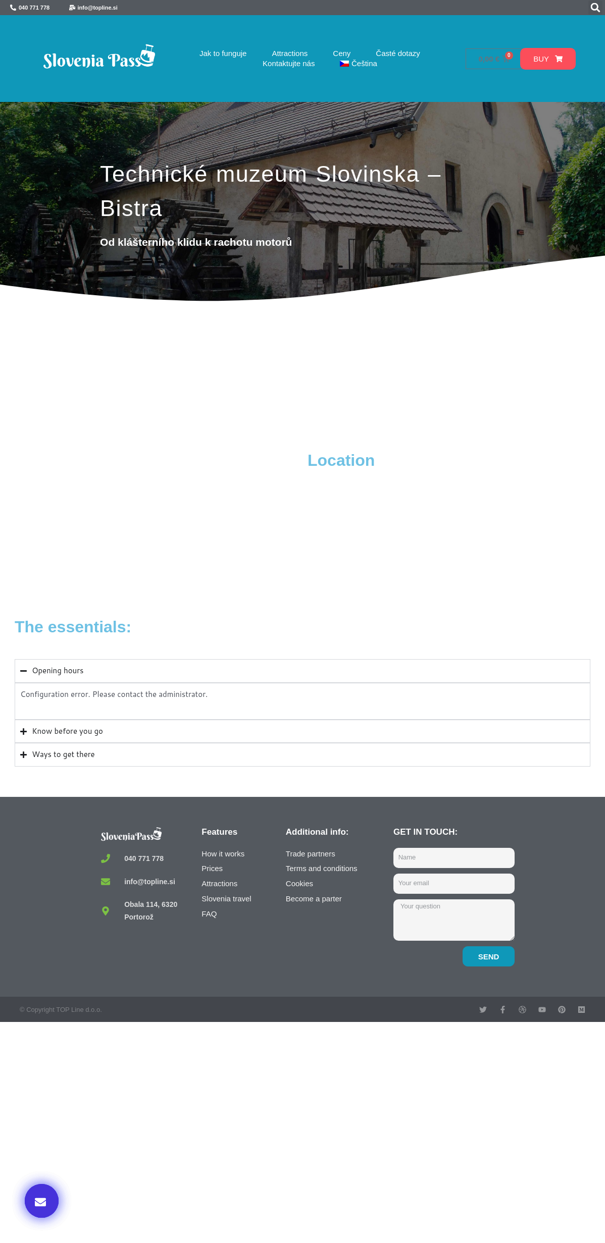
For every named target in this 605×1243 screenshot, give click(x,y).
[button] (595, 8)
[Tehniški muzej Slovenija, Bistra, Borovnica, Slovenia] (158, 526)
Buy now (474, 1139)
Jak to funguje (222, 53)
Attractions (290, 53)
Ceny (341, 53)
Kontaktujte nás (289, 63)
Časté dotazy (398, 53)
